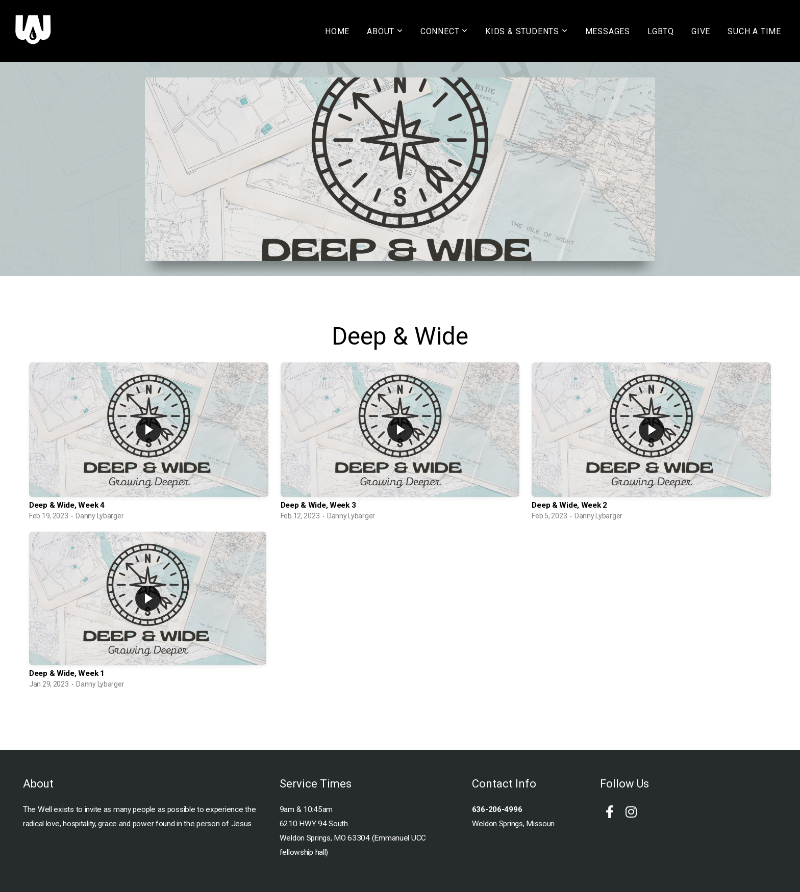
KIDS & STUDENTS (526, 31)
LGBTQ (660, 31)
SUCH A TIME (754, 31)
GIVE (700, 31)
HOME (337, 31)
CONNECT (444, 31)
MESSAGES (607, 31)
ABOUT (385, 31)
